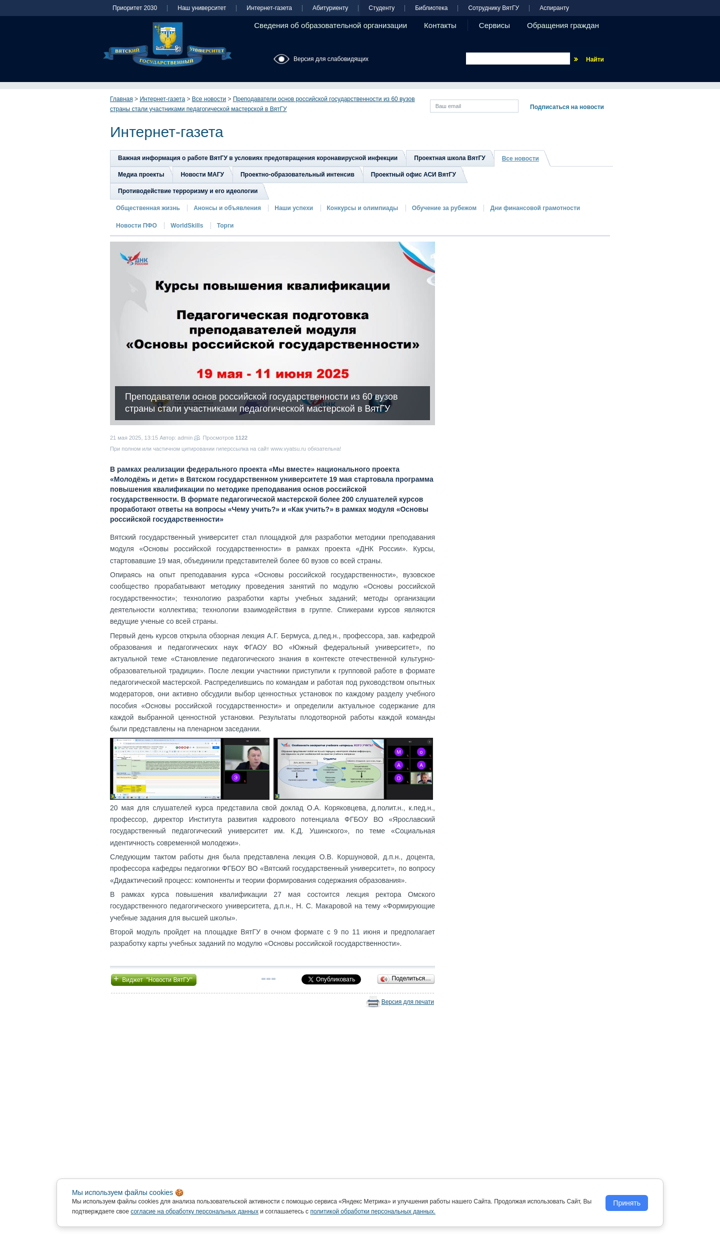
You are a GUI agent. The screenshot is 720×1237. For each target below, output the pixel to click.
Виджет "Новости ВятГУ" (154, 979)
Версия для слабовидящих (331, 59)
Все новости (209, 99)
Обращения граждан (563, 25)
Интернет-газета (269, 8)
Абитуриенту (330, 8)
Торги (225, 225)
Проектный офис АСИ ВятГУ (413, 174)
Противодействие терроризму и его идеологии (188, 191)
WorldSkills (186, 225)
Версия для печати (408, 1001)
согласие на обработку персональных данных (194, 1211)
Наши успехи (293, 208)
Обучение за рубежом (444, 208)
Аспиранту (554, 8)
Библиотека (431, 8)
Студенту (381, 8)
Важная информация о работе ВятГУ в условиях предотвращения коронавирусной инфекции (258, 158)
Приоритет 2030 (134, 8)
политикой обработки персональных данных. (373, 1211)
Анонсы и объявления (227, 208)
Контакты (440, 25)
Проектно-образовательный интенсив (297, 174)
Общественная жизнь (148, 208)
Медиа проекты (141, 174)
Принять (626, 1203)
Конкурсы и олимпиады (362, 208)
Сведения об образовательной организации (330, 25)
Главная (121, 99)
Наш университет (202, 8)
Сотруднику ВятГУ (493, 8)
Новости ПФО (136, 225)
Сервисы (494, 25)
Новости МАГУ (202, 174)
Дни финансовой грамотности (535, 208)
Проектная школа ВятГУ (449, 158)
